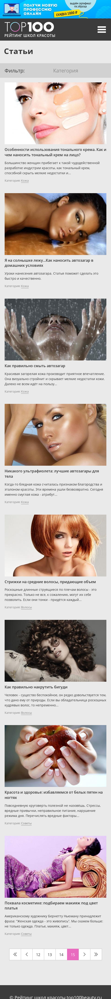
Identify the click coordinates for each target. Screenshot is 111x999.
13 (50, 954)
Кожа (25, 180)
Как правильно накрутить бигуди (36, 687)
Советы (26, 823)
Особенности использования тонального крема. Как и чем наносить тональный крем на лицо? (55, 152)
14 (61, 954)
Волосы (26, 607)
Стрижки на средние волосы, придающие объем (50, 581)
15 (73, 954)
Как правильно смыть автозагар (35, 365)
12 (38, 954)
